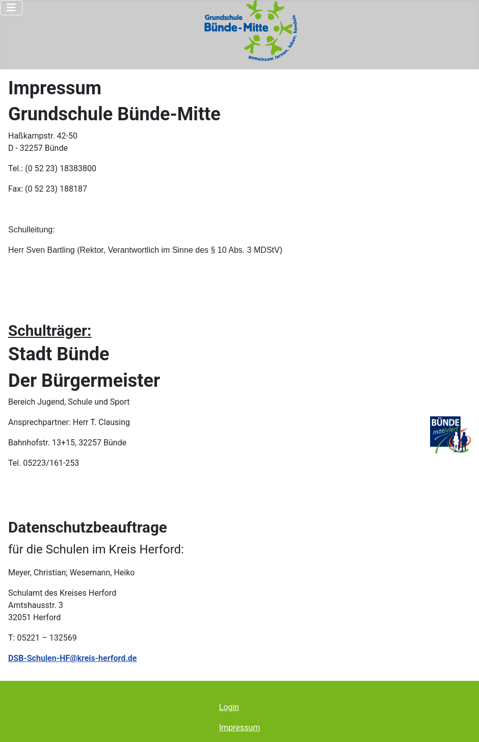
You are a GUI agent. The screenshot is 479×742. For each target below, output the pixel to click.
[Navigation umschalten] (11, 7)
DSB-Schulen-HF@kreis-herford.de (72, 658)
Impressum (239, 727)
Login (229, 707)
